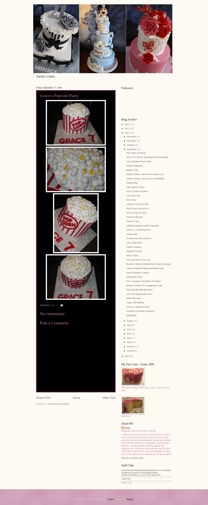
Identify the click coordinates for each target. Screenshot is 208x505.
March (130, 342)
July (129, 325)
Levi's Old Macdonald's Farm (139, 294)
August (130, 321)
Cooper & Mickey (133, 247)
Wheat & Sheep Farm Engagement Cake (144, 286)
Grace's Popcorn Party (136, 213)
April (129, 338)
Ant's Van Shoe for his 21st (138, 260)
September (132, 149)
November (131, 141)
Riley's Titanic (132, 256)
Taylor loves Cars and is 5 (137, 208)
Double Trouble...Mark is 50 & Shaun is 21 (145, 174)
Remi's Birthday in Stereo (137, 273)
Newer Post (43, 397)
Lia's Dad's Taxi (133, 196)
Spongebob (131, 315)
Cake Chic (126, 479)
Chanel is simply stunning (137, 307)
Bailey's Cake (132, 170)
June (129, 329)
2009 (126, 356)
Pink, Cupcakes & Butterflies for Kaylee (143, 281)
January (130, 351)
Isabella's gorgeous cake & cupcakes (142, 226)
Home (76, 397)
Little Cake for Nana (135, 187)
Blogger (130, 499)
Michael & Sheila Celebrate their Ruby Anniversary (148, 264)
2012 (126, 124)
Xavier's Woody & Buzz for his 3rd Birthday (145, 179)
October (130, 145)
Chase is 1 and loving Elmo (138, 230)
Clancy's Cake (132, 221)
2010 (126, 133)
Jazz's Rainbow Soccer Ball (138, 161)
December (131, 136)
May (129, 334)
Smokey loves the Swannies (138, 238)
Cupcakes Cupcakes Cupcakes (140, 311)
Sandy (127, 428)
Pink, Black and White (136, 153)
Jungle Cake (131, 234)
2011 (126, 129)
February (131, 347)
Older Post (109, 397)
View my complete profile (132, 458)
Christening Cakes (134, 277)
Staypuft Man (132, 183)
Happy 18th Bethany (135, 303)
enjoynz (110, 499)
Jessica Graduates (134, 166)
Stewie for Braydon (134, 217)
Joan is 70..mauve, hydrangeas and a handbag (147, 157)
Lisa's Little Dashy (134, 243)
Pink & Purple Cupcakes (137, 191)
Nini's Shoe (131, 200)
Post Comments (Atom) (58, 404)
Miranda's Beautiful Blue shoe (139, 290)
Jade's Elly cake (133, 298)
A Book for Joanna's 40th (137, 204)
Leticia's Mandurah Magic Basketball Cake (145, 268)
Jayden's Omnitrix (134, 251)
